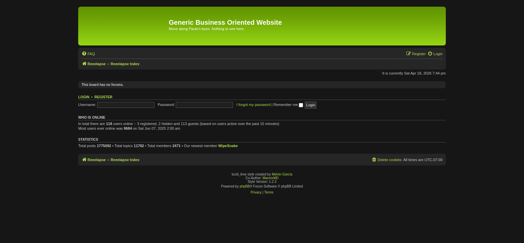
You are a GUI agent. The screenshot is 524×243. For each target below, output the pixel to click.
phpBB (245, 186)
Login (83, 97)
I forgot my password (253, 105)
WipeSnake (228, 146)
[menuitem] (88, 54)
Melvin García (282, 174)
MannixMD (271, 178)
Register (104, 97)
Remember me (288, 105)
